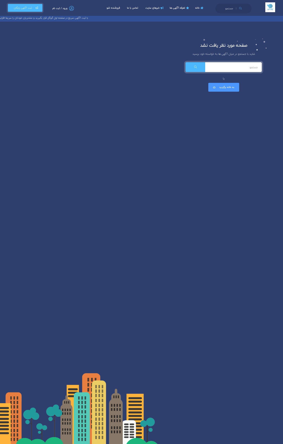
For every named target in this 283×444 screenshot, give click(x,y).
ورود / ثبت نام (59, 8)
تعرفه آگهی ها (180, 8)
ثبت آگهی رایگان (25, 8)
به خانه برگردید (223, 87)
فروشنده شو (113, 8)
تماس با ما (132, 8)
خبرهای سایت (154, 8)
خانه (199, 8)
